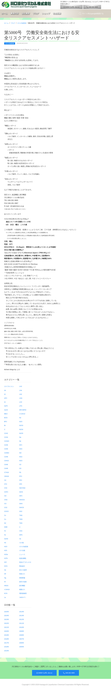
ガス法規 (22, 550)
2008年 (21, 635)
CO (5, 503)
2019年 (6, 635)
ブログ (36, 13)
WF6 (20, 535)
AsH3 (6, 410)
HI (5, 582)
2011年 (21, 623)
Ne (20, 441)
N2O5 (21, 433)
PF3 (20, 476)
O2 (20, 464)
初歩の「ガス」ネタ (25, 562)
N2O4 (21, 429)
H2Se (6, 554)
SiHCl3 (21, 507)
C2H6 (6, 445)
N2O (20, 421)
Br (5, 425)
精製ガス (22, 589)
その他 (21, 542)
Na (20, 437)
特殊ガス (22, 574)
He (5, 570)
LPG (20, 406)
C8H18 (6, 476)
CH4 (5, 488)
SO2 (20, 511)
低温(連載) (22, 558)
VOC (20, 531)
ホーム (5, 13)
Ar (5, 402)
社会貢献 (57, 13)
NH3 (20, 449)
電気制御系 (23, 593)
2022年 (6, 623)
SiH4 (20, 503)
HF (5, 574)
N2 (20, 418)
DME (5, 527)
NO (20, 453)
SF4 (20, 480)
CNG (5, 500)
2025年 (6, 611)
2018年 (6, 639)
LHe (20, 390)
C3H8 (6, 457)
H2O (5, 546)
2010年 (21, 627)
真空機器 (22, 585)
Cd (5, 480)
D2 (5, 523)
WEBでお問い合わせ (71, 7)
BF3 (5, 421)
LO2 (20, 402)
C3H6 (6, 449)
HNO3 (6, 585)
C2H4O (6, 441)
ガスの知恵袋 (21, 23)
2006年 (21, 643)
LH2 (20, 386)
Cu (5, 519)
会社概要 (26, 13)
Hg (5, 578)
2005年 (21, 647)
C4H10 (6, 460)
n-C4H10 (22, 414)
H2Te (6, 558)
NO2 (20, 457)
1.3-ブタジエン (9, 386)
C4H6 (6, 464)
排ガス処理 (23, 570)
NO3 (20, 460)
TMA (20, 515)
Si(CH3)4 (22, 488)
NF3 (20, 445)
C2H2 (6, 433)
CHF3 (6, 492)
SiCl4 (21, 492)
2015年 (6, 651)
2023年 (6, 619)
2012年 (21, 619)
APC (5, 398)
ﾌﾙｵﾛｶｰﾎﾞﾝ (22, 597)
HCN (5, 566)
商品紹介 (22, 566)
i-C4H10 (7, 589)
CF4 (5, 484)
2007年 (21, 639)
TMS (20, 523)
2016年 (6, 647)
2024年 (6, 615)
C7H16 (6, 472)
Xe (20, 539)
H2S (5, 550)
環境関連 (22, 578)
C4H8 (6, 468)
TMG (21, 519)
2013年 (21, 615)
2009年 (21, 631)
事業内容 (15, 13)
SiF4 (20, 496)
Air (5, 390)
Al (4, 394)
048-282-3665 (92, 7)
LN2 (20, 394)
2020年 (6, 631)
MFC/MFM (22, 410)
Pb (20, 472)
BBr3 (5, 414)
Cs (5, 515)
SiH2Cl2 (22, 500)
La (5, 597)
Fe (5, 535)
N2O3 (21, 425)
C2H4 (6, 437)
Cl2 (5, 496)
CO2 (5, 507)
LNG (20, 398)
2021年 (6, 627)
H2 (5, 542)
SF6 (20, 484)
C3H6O (6, 453)
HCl (5, 562)
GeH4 (6, 539)
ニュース (22, 554)
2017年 (6, 643)
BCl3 (5, 418)
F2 (5, 531)
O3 (20, 468)
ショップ (46, 13)
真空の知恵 (23, 582)
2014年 (21, 611)
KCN (5, 593)
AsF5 (6, 406)
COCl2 (6, 511)
